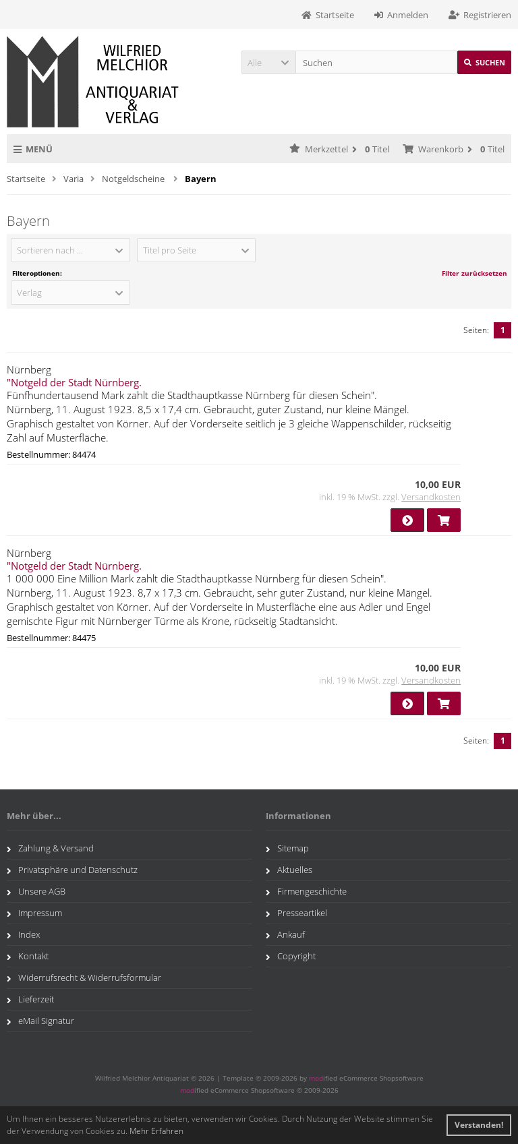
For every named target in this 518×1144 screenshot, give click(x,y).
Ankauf (285, 934)
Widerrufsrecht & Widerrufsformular (84, 977)
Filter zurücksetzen (474, 273)
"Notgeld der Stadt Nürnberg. (74, 382)
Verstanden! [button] (479, 1125)
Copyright (291, 956)
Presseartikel (296, 913)
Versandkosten (431, 497)
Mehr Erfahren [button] (156, 1131)
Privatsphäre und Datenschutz (72, 870)
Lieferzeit (30, 999)
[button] (268, 62)
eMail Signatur (40, 1021)
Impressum (34, 913)
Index (23, 934)
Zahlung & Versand (50, 848)
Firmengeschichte (306, 891)
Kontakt (28, 956)
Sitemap (287, 848)
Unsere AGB (36, 891)
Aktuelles (289, 870)
